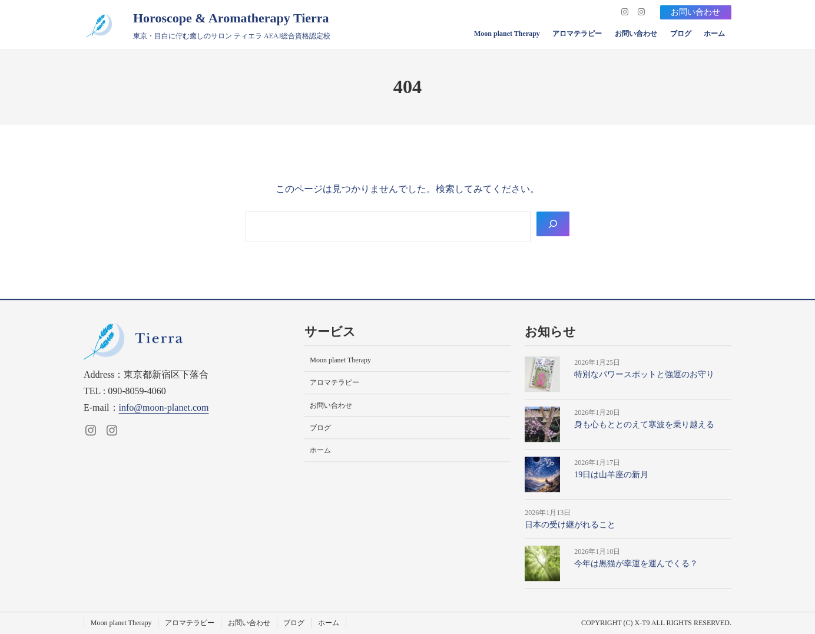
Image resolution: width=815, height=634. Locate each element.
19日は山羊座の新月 (611, 474)
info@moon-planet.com (164, 407)
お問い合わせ (695, 12)
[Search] (552, 224)
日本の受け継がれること (570, 524)
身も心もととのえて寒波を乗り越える (644, 424)
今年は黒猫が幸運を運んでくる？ (636, 564)
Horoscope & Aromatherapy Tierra (231, 18)
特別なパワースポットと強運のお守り (644, 374)
